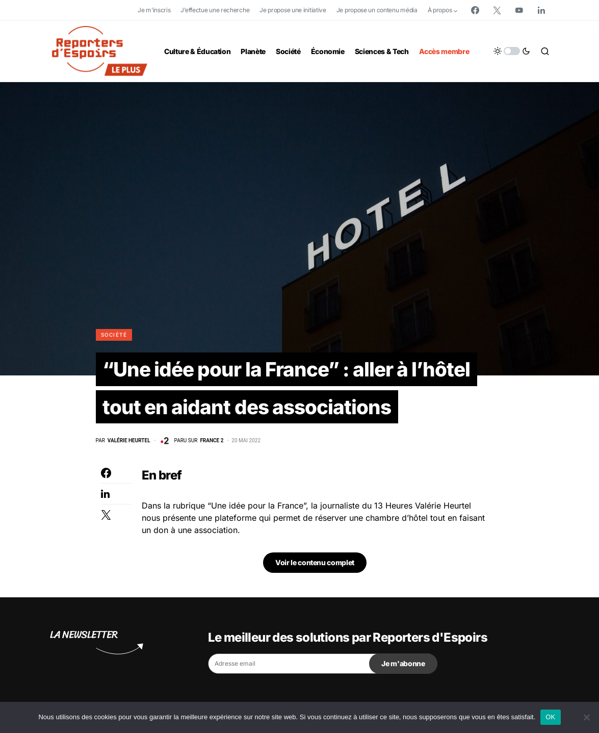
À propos (440, 10)
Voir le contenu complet (314, 565)
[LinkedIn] (541, 10)
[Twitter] (497, 10)
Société (114, 335)
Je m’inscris (154, 10)
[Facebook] (475, 10)
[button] (511, 51)
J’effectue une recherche (214, 10)
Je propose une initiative (292, 10)
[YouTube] (519, 10)
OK (550, 717)
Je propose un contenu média (377, 10)
